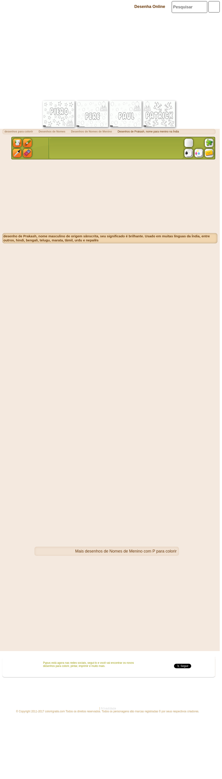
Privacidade (108, 708)
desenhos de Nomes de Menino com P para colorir (131, 551)
